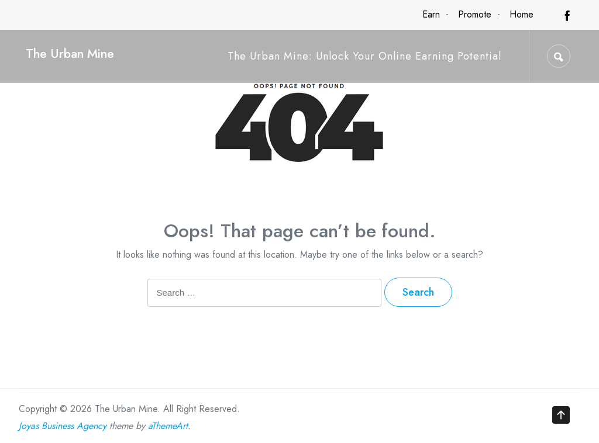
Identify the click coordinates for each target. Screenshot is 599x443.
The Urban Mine (70, 53)
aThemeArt (168, 425)
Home (521, 14)
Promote (474, 14)
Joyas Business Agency (62, 425)
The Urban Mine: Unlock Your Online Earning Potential (364, 56)
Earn (431, 14)
